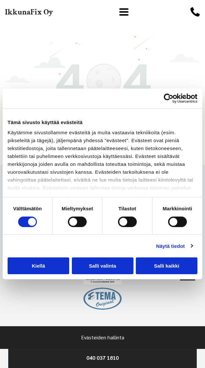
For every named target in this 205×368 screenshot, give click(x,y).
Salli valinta (102, 266)
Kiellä (38, 266)
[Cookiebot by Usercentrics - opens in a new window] (168, 98)
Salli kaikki (166, 266)
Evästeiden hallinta (102, 337)
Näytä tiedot (170, 246)
